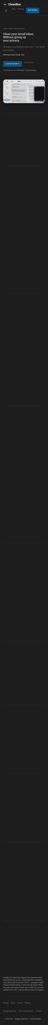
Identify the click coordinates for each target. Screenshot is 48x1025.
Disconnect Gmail (26, 1011)
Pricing (20, 9)
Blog (13, 9)
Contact (39, 1011)
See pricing (29, 63)
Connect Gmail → (12, 64)
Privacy (28, 1003)
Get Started (32, 10)
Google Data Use (9, 1011)
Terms (19, 1003)
